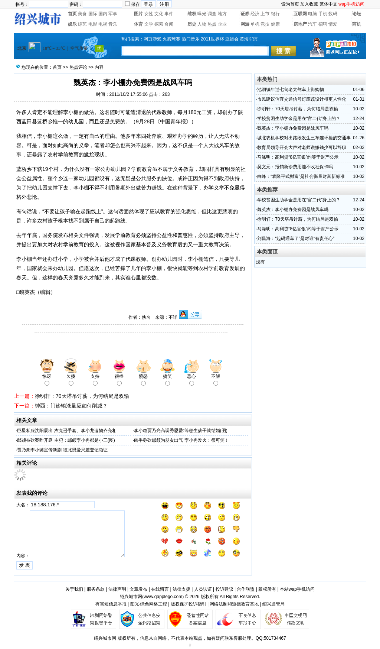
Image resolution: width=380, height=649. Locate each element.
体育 (138, 24)
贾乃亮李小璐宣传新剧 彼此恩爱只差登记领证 (62, 449)
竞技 (265, 24)
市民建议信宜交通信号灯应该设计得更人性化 (301, 99)
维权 (191, 13)
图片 (138, 13)
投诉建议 (224, 589)
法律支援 (181, 589)
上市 (265, 13)
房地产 (300, 24)
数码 (332, 13)
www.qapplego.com (163, 596)
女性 (148, 13)
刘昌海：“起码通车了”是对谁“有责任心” (295, 238)
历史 (191, 24)
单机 (254, 24)
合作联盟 (246, 589)
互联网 (300, 13)
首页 (72, 13)
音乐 (112, 24)
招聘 (322, 24)
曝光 (201, 13)
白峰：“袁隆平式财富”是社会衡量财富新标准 (301, 176)
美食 (82, 13)
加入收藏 (309, 4)
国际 (92, 13)
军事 (112, 13)
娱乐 (72, 24)
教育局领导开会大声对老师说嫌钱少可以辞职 (301, 147)
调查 (211, 13)
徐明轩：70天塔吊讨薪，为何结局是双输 (82, 396)
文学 (148, 24)
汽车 (312, 24)
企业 (222, 24)
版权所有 (267, 589)
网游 (244, 24)
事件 (168, 13)
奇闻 (168, 24)
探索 (158, 24)
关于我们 (74, 589)
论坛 (356, 13)
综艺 (82, 24)
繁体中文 (328, 4)
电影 (92, 24)
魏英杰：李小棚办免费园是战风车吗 (292, 128)
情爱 (332, 24)
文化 (158, 13)
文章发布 (138, 589)
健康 (275, 24)
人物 (201, 24)
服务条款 (96, 589)
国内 (102, 13)
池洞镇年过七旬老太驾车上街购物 (290, 89)
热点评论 (78, 67)
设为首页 (290, 4)
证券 (244, 13)
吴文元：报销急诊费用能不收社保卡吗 (295, 166)
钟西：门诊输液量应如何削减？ (71, 406)
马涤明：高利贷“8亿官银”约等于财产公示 (297, 157)
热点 (211, 24)
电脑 (312, 13)
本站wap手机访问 (297, 589)
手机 (322, 13)
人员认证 (203, 589)
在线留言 (160, 589)
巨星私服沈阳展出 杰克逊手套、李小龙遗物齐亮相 (66, 430)
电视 (102, 24)
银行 (275, 13)
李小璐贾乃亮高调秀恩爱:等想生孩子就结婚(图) (180, 430)
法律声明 (117, 589)
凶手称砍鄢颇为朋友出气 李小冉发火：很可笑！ (181, 440)
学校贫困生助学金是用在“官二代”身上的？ (298, 118)
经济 (254, 13)
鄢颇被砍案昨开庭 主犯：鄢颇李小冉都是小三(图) (66, 440)
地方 (222, 13)
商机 (356, 24)
